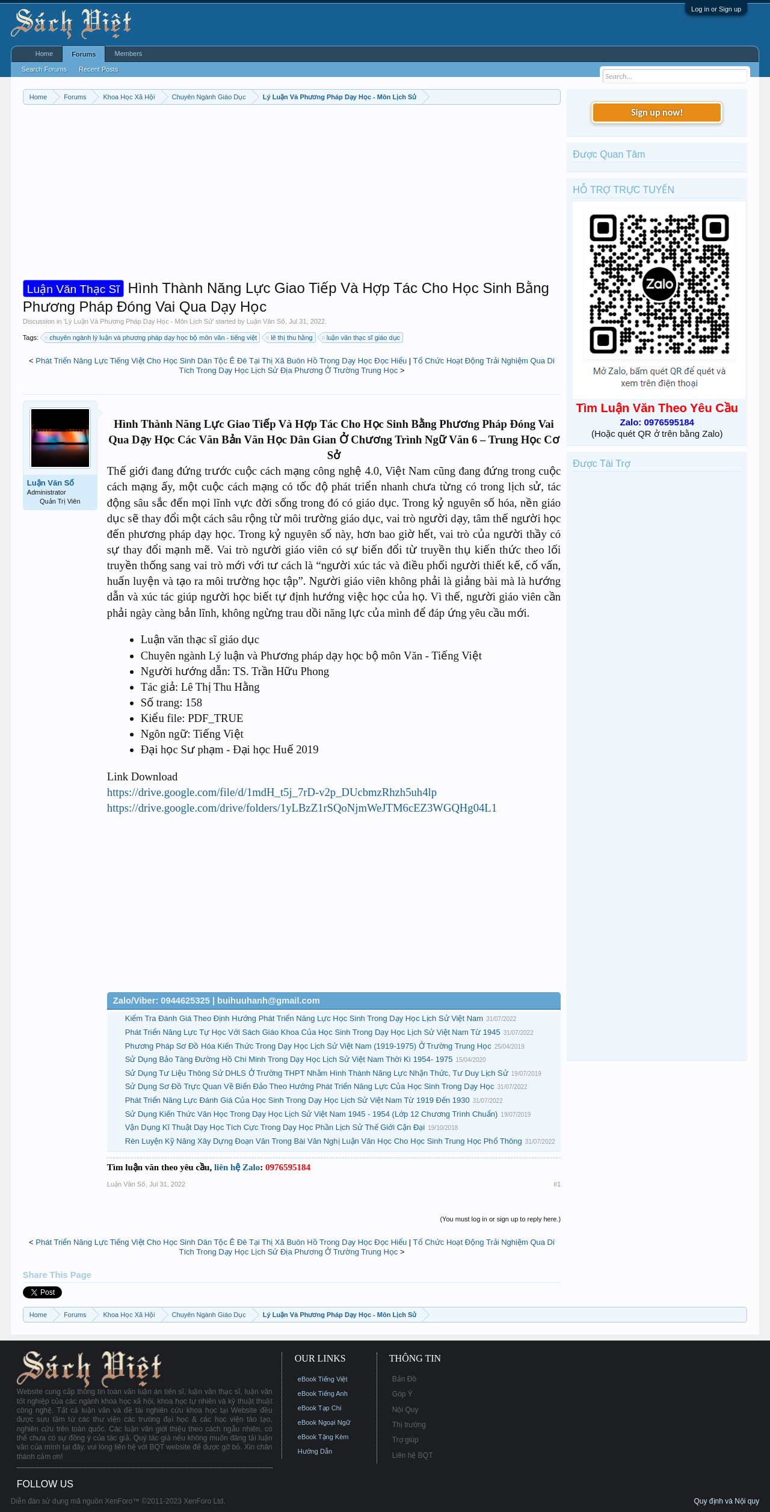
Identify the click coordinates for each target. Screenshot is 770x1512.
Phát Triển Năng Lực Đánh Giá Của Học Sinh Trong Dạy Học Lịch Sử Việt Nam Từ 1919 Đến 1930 (297, 1100)
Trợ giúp (405, 1440)
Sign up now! (657, 112)
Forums (84, 54)
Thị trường (409, 1425)
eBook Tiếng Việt (323, 1379)
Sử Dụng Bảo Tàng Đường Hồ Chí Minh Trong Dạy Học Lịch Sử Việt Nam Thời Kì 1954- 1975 (289, 1059)
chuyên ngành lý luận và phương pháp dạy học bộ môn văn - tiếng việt (151, 337)
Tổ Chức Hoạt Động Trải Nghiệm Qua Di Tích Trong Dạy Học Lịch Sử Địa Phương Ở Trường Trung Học (366, 365)
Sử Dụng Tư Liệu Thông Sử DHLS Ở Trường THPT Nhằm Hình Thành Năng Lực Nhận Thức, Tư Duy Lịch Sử (316, 1073)
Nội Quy (405, 1410)
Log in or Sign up (716, 9)
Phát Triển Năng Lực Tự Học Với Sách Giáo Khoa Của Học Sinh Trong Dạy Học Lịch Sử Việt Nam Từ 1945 (312, 1032)
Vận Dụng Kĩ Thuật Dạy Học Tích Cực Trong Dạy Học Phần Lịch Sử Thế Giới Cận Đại (275, 1127)
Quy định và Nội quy (726, 1501)
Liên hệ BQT (412, 1455)
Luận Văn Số (266, 321)
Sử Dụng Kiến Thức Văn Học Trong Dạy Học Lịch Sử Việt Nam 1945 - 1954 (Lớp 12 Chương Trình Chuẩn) (311, 1114)
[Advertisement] (292, 195)
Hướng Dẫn (315, 1451)
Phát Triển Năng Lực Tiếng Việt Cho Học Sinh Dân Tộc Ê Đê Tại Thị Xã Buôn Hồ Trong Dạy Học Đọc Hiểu (221, 360)
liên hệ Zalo (237, 1167)
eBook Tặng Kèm (323, 1436)
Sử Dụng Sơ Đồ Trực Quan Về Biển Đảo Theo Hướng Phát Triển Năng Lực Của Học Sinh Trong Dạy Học (309, 1086)
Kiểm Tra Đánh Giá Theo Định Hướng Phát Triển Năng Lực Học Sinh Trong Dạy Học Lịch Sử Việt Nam (304, 1018)
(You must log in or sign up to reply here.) (500, 1219)
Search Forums (44, 69)
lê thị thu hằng (290, 337)
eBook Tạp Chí (320, 1408)
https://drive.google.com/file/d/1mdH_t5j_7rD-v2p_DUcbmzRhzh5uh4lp (272, 792)
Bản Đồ (404, 1379)
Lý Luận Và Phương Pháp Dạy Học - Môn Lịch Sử (138, 321)
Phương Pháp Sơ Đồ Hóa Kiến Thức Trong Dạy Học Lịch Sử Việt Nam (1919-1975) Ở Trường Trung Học (308, 1046)
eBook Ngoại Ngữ (324, 1422)
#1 (557, 1184)
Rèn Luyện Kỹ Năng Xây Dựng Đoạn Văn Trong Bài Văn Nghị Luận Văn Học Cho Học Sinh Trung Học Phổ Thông (323, 1141)
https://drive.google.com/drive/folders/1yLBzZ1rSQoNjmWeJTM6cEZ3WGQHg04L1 (302, 807)
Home (44, 53)
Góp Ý (402, 1394)
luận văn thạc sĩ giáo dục (361, 337)
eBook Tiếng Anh (323, 1393)
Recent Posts (98, 69)
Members (128, 53)
